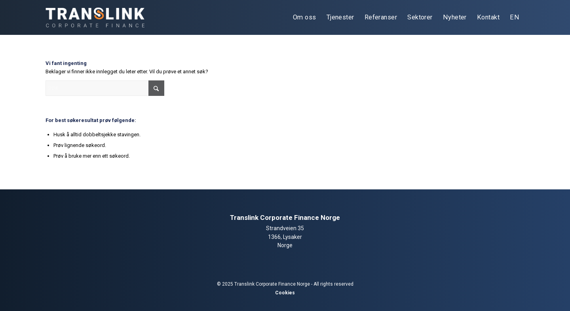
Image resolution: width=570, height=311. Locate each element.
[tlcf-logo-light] (95, 17)
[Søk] (105, 88)
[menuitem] (304, 17)
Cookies (285, 293)
